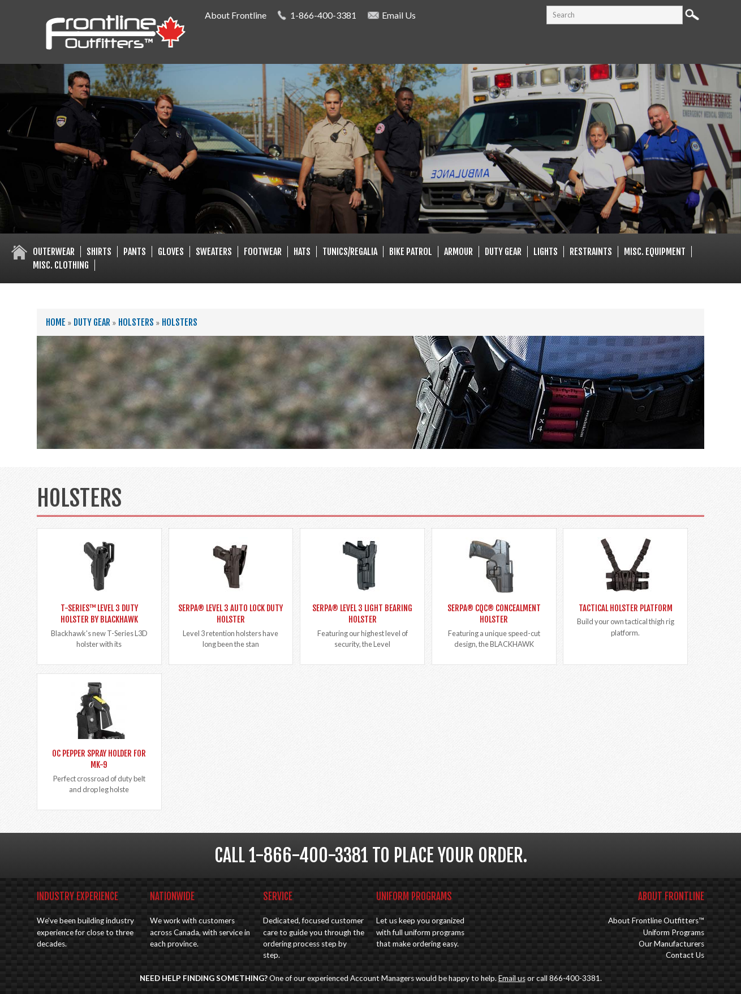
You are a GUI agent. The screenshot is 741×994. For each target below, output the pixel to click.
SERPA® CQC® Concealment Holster (494, 614)
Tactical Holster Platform (626, 608)
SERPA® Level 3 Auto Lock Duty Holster (230, 614)
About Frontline (235, 15)
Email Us (399, 15)
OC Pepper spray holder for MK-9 (99, 759)
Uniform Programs (673, 932)
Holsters (136, 322)
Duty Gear (92, 322)
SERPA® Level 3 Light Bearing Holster (362, 614)
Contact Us (685, 955)
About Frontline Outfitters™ (656, 920)
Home (56, 322)
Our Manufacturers (671, 943)
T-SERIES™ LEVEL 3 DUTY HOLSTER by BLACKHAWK (99, 614)
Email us (511, 978)
